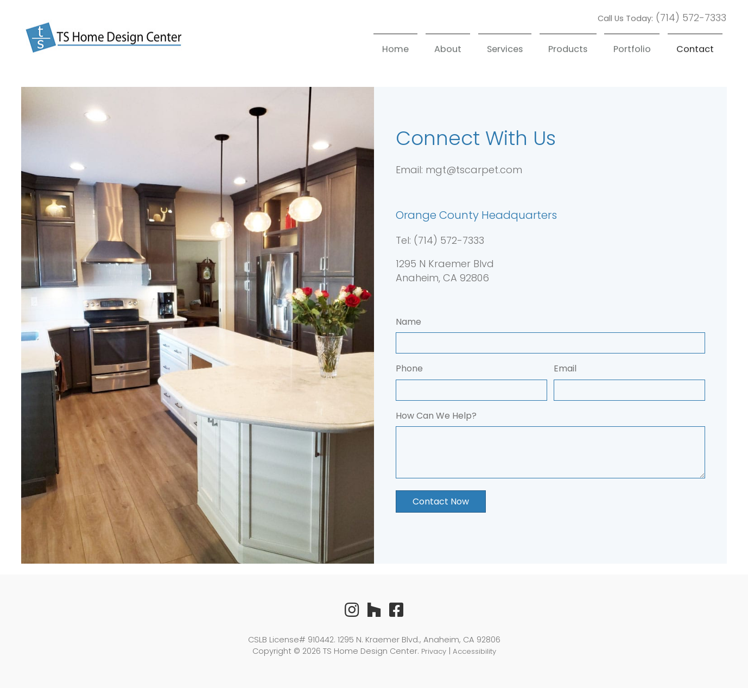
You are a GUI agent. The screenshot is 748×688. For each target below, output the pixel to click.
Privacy (433, 651)
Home (395, 47)
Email (565, 368)
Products (567, 47)
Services (505, 47)
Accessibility (474, 651)
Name (408, 321)
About (447, 47)
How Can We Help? (436, 415)
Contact (695, 47)
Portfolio (632, 47)
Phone (409, 368)
